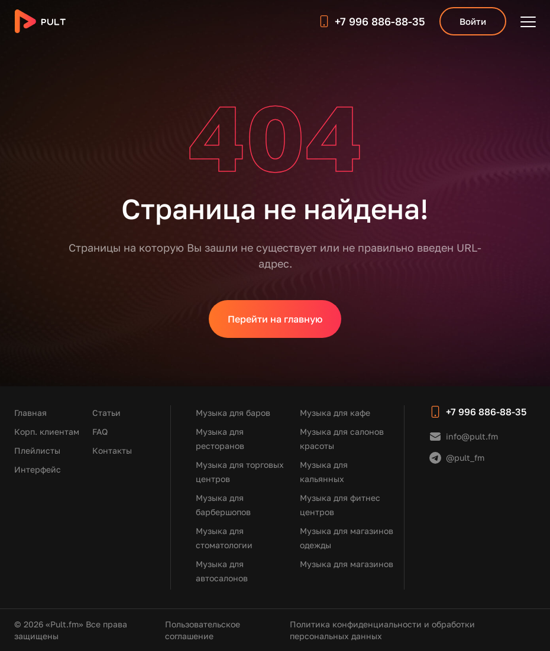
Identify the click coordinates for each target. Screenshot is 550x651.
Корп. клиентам (46, 432)
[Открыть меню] (528, 21)
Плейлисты (37, 450)
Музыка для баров (233, 413)
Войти (473, 21)
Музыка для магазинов (346, 564)
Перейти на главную (275, 319)
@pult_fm (465, 458)
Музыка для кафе (335, 413)
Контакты (112, 450)
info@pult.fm (472, 436)
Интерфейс (37, 469)
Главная (30, 413)
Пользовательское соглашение (202, 630)
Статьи (106, 413)
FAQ (100, 432)
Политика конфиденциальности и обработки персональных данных (382, 630)
